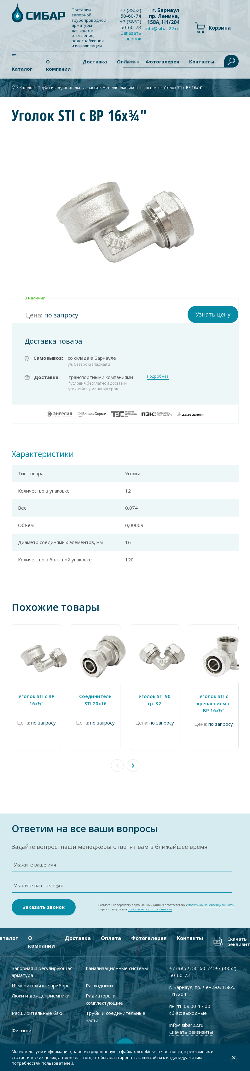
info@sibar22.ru (162, 28)
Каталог (22, 69)
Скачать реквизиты (191, 1032)
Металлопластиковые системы (130, 87)
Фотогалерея (149, 938)
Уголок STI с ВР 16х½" (36, 700)
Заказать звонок (131, 36)
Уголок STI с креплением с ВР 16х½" (213, 703)
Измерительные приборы (41, 985)
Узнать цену (212, 314)
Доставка (95, 61)
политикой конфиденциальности (211, 905)
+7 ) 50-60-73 (130, 24)
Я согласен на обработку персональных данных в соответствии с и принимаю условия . (166, 907)
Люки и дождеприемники (41, 995)
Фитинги (22, 1030)
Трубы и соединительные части (68, 87)
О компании (58, 65)
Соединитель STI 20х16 (95, 700)
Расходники (99, 985)
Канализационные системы (117, 968)
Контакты (190, 938)
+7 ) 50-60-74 (130, 13)
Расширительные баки (38, 1013)
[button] (133, 765)
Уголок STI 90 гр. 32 (154, 700)
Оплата (111, 938)
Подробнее (158, 376)
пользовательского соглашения (150, 909)
